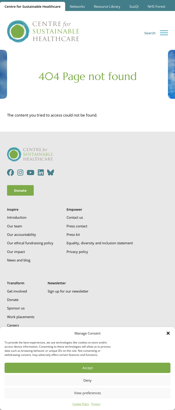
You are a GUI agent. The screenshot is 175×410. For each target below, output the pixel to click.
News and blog (18, 260)
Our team (14, 226)
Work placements (20, 316)
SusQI (134, 6)
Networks (77, 6)
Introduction (16, 217)
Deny (87, 380)
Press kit (73, 234)
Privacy (95, 404)
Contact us (75, 217)
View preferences (87, 393)
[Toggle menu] (164, 33)
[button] (168, 333)
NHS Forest (156, 6)
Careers (13, 325)
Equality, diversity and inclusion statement (100, 243)
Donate (20, 190)
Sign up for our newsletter (68, 291)
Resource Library (107, 6)
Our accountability (21, 234)
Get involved (17, 291)
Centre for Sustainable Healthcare (33, 6)
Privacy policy (77, 251)
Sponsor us (16, 308)
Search (149, 33)
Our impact (16, 251)
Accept (87, 367)
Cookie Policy (80, 404)
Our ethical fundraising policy (30, 243)
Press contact (77, 226)
